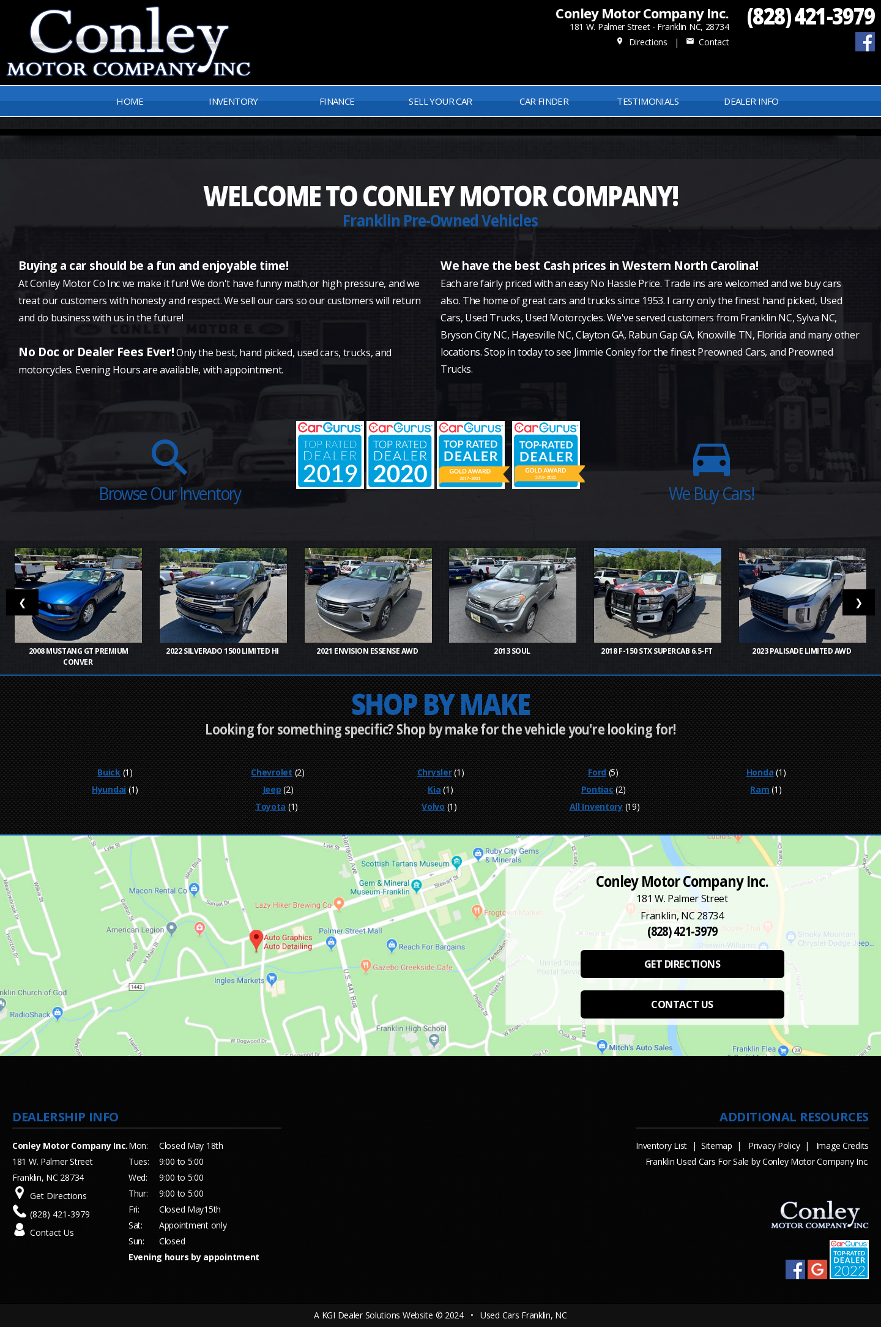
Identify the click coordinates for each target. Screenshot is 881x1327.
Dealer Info (751, 101)
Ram (759, 789)
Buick (109, 772)
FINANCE (337, 101)
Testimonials (647, 101)
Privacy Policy (774, 1145)
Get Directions (58, 1196)
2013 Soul (513, 651)
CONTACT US (682, 1004)
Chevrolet (271, 772)
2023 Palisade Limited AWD (802, 651)
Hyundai (109, 789)
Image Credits (842, 1145)
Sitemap (716, 1145)
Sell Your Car (440, 101)
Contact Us (52, 1232)
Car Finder (543, 101)
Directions (641, 42)
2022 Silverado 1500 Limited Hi (223, 651)
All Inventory (596, 806)
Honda (760, 772)
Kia (434, 789)
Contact (707, 42)
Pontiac (597, 789)
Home (129, 101)
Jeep (271, 789)
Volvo (433, 806)
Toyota (270, 806)
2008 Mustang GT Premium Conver (78, 656)
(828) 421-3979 (811, 16)
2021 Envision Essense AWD (368, 651)
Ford (597, 772)
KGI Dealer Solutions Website (377, 1315)
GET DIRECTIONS (682, 964)
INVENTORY (233, 101)
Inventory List (661, 1145)
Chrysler (434, 772)
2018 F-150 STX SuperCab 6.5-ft (657, 651)
